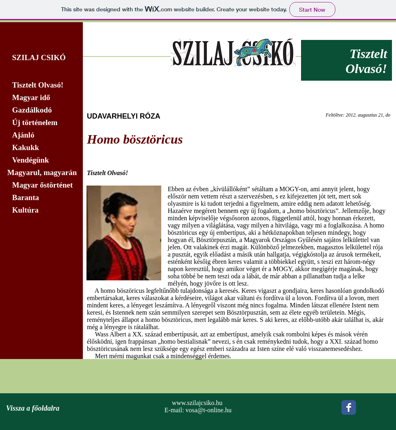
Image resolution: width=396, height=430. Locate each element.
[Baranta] (41, 197)
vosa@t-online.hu (208, 410)
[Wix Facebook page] (348, 407)
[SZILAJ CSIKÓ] (41, 57)
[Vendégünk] (41, 160)
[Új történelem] (41, 122)
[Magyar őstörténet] (41, 185)
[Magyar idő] (41, 97)
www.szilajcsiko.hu (197, 402)
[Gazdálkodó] (41, 110)
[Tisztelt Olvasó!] (41, 85)
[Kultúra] (43, 210)
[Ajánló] (41, 135)
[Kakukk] (41, 147)
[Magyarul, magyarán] (41, 172)
